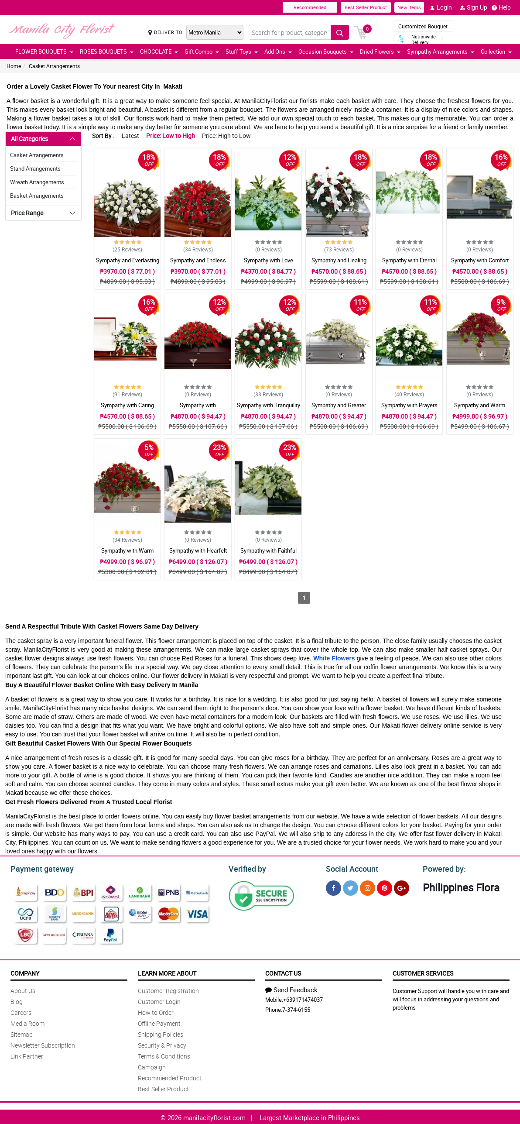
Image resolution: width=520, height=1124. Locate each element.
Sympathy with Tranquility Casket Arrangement (268, 409)
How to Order (156, 1011)
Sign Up (473, 7)
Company (24, 972)
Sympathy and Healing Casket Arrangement (338, 264)
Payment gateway (38, 867)
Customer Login (159, 1000)
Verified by (246, 867)
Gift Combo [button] (202, 51)
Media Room (27, 1022)
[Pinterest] (384, 886)
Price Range (27, 213)
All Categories (29, 138)
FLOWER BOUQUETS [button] (44, 51)
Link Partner (26, 1055)
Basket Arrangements (37, 195)
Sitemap (21, 1033)
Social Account (349, 867)
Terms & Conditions (164, 1055)
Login (441, 7)
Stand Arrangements (35, 168)
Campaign (152, 1066)
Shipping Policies (160, 1033)
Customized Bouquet (423, 26)
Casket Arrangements (54, 65)
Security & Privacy (162, 1044)
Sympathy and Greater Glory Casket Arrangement (339, 409)
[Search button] (340, 32)
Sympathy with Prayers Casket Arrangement (409, 409)
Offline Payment (159, 1022)
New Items (409, 7)
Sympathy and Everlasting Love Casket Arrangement (127, 264)
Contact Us (283, 972)
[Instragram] (367, 886)
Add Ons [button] (278, 51)
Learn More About (167, 972)
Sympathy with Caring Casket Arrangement (127, 409)
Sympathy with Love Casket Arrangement (268, 264)
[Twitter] (350, 886)
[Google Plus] (401, 886)
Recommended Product (170, 1076)
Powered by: (442, 867)
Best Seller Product (366, 7)
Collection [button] (496, 51)
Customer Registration (168, 989)
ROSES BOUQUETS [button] (106, 51)
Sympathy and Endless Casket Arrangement (198, 264)
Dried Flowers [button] (380, 51)
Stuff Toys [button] (242, 51)
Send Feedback (291, 988)
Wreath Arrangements (37, 182)
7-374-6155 (296, 1008)
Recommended (310, 7)
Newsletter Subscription (42, 1044)
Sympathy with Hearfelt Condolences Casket (198, 554)
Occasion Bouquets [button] (325, 51)
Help (501, 7)
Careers (20, 1011)
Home (14, 65)
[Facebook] (333, 886)
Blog (16, 1000)
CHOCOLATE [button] (159, 51)
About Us (22, 989)
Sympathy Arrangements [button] (440, 51)
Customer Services (423, 972)
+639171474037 (303, 998)
